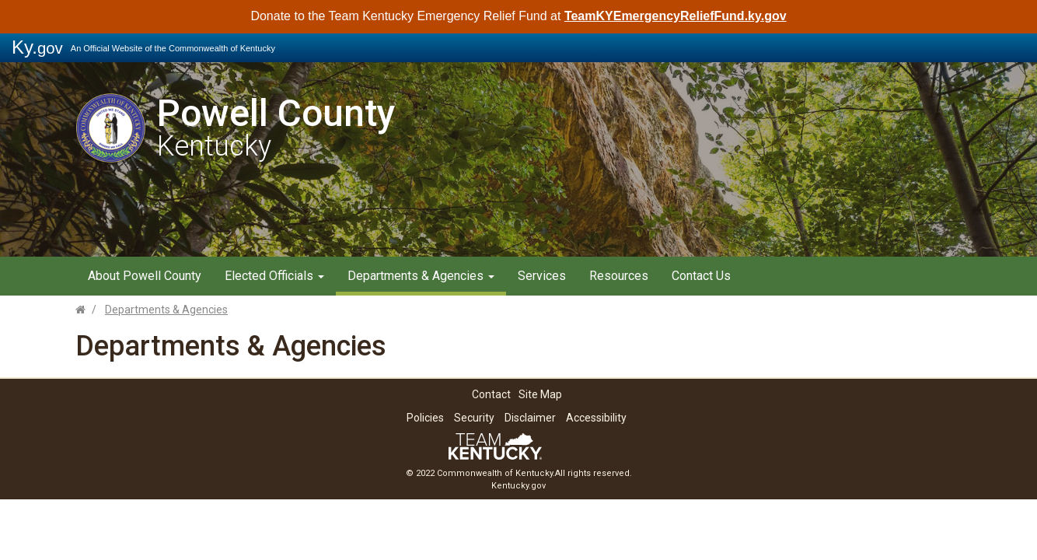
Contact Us (701, 275)
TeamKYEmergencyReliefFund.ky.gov (675, 16)
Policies (425, 417)
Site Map (540, 394)
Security (474, 417)
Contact (491, 394)
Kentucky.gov (518, 486)
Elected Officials (274, 275)
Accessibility (596, 417)
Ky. (37, 47)
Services (542, 275)
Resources (618, 275)
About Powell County (144, 275)
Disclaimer (530, 417)
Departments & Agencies (420, 275)
